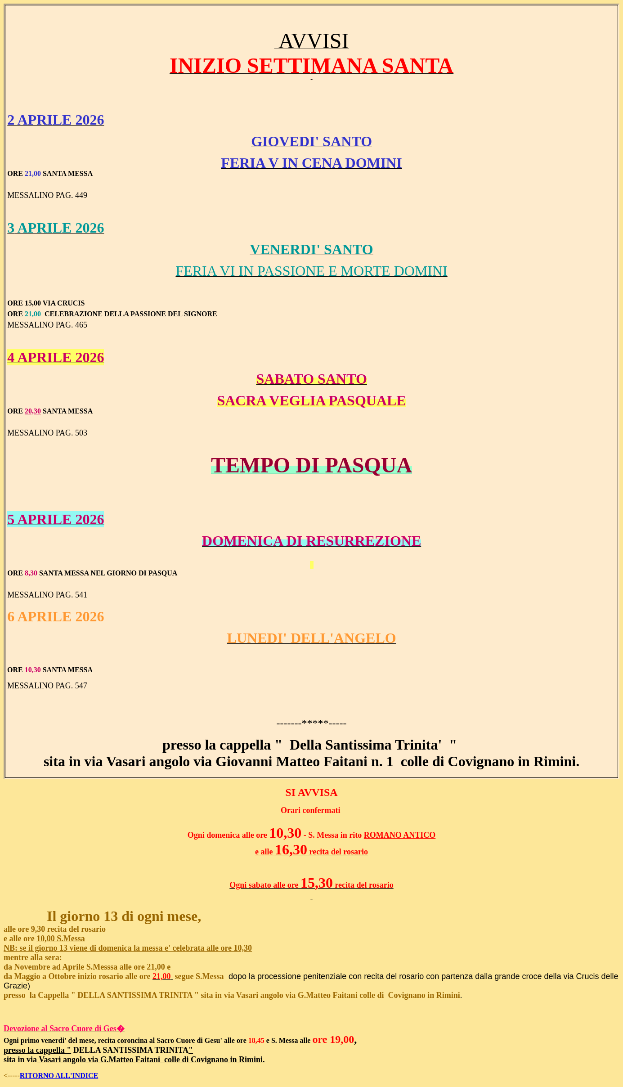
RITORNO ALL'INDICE (59, 1075)
